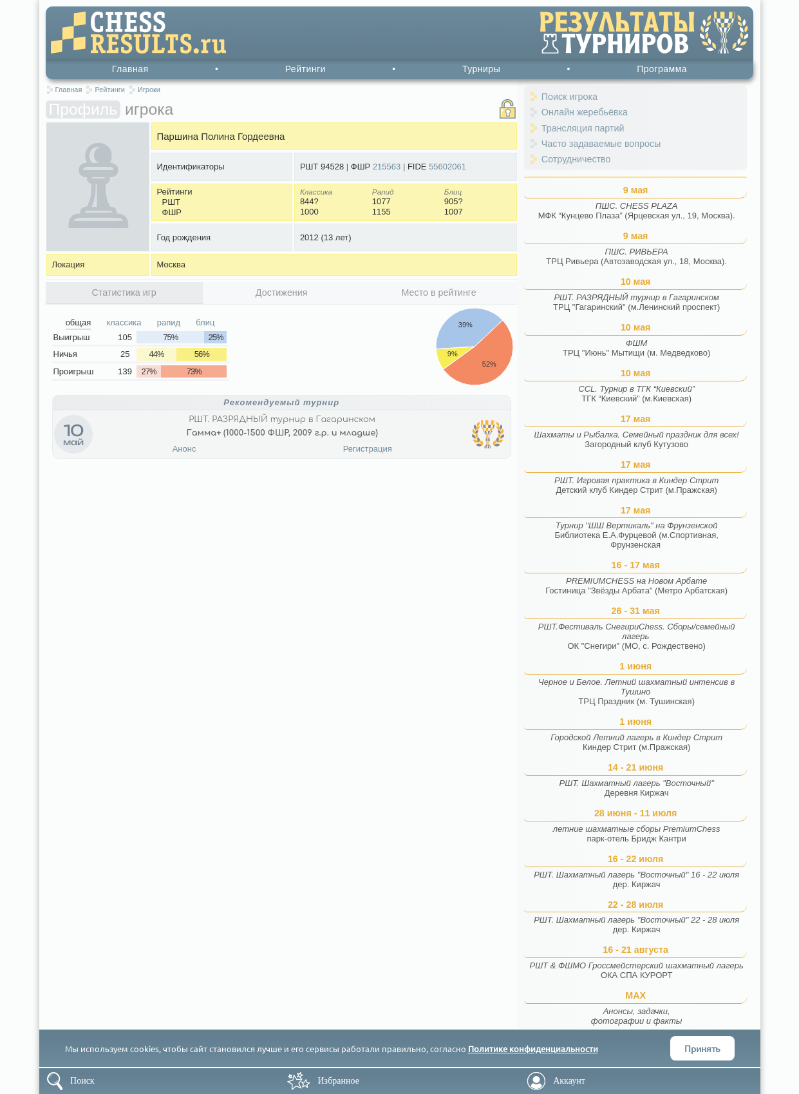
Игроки (149, 89)
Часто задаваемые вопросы (601, 144)
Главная (130, 69)
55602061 (447, 166)
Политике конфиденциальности (533, 1048)
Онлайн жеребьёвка (584, 112)
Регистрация (367, 449)
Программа (662, 69)
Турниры (481, 69)
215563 (386, 166)
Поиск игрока (569, 96)
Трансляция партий (583, 128)
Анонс (184, 449)
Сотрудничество (576, 159)
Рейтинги (305, 69)
